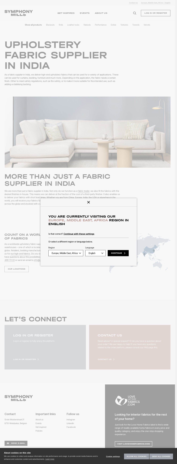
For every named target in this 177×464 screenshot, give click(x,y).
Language (89, 247)
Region (51, 247)
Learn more (51, 459)
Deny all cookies (161, 456)
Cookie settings (112, 456)
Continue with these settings (79, 234)
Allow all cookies (135, 456)
